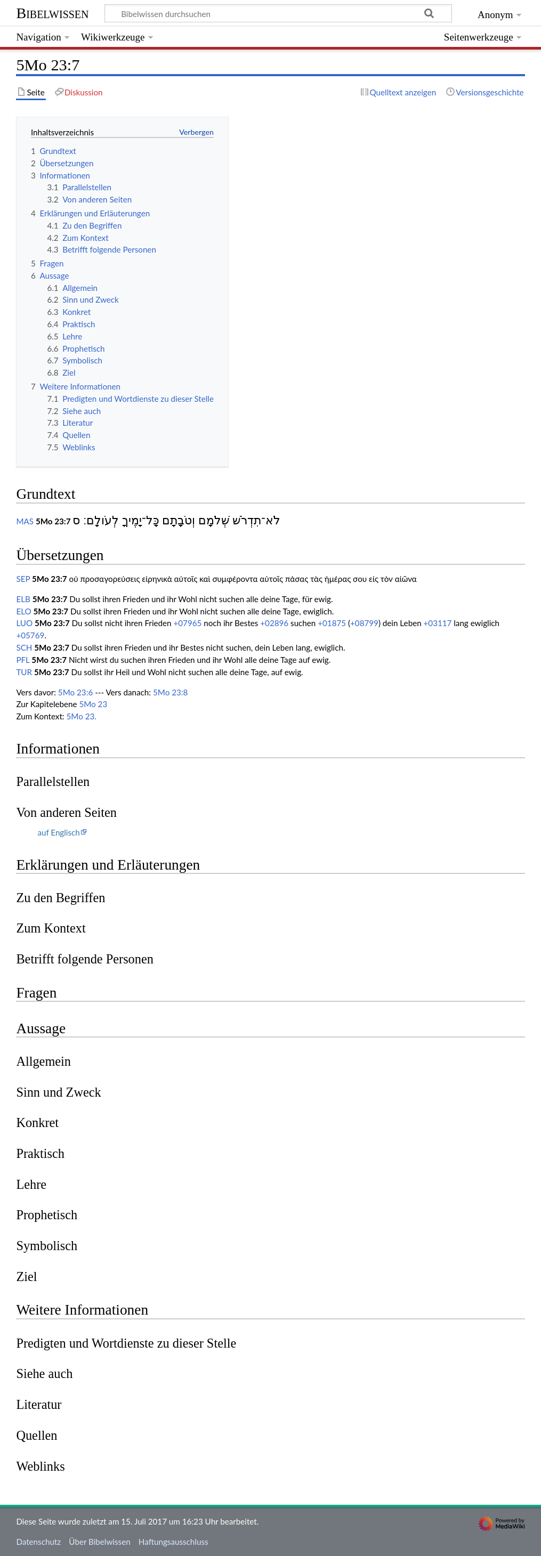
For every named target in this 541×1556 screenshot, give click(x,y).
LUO (24, 623)
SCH (24, 647)
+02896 (274, 623)
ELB (23, 599)
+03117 (438, 623)
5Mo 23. (81, 716)
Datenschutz (38, 1541)
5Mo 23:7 (53, 521)
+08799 (364, 623)
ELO (23, 611)
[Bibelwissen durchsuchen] (278, 13)
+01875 (332, 623)
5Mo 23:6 (75, 692)
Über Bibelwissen (99, 1541)
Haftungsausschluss (173, 1541)
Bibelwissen (52, 13)
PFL (22, 659)
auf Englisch (58, 832)
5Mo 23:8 (170, 692)
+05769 (30, 635)
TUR (24, 672)
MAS (25, 521)
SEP (23, 579)
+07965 (187, 623)
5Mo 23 (93, 704)
